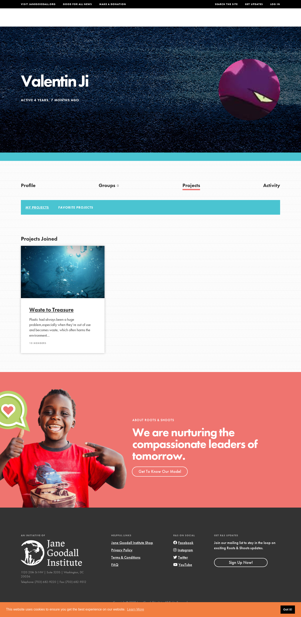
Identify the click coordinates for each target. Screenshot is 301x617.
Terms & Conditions (125, 565)
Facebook (183, 551)
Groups (238, 20)
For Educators (153, 20)
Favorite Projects (75, 216)
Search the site (226, 4)
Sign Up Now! (241, 571)
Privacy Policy (122, 558)
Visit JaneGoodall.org (38, 4)
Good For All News (77, 4)
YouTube (182, 573)
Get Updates (254, 4)
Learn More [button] (135, 609)
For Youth (119, 20)
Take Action (266, 20)
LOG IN (275, 4)
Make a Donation (112, 4)
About (95, 20)
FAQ (114, 573)
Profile (28, 194)
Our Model (187, 20)
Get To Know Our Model (160, 480)
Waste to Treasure (51, 318)
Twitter (180, 565)
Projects (214, 20)
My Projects (37, 216)
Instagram (183, 558)
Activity (271, 194)
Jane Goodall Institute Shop (132, 551)
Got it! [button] (287, 609)
